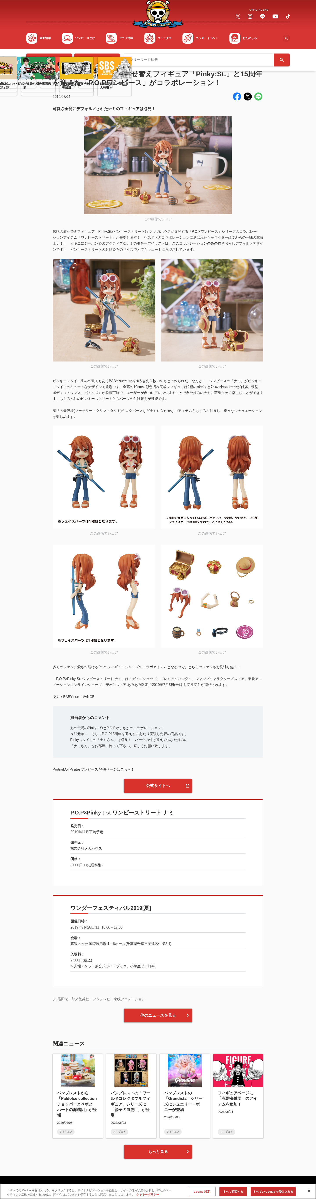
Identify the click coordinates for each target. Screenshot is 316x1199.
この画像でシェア (158, 219)
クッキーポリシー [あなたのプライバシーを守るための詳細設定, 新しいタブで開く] (147, 1196)
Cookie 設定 (202, 1193)
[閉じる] (309, 1193)
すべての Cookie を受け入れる (273, 1193)
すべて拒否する (233, 1193)
